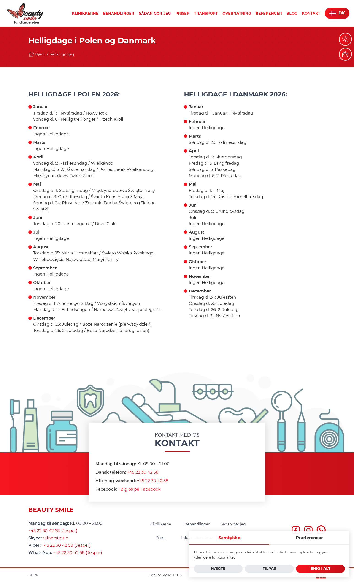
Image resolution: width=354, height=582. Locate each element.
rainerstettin (55, 538)
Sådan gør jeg (62, 54)
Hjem (36, 54)
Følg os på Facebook (139, 489)
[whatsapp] (321, 530)
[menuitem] (85, 13)
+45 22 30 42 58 (143, 472)
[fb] (295, 530)
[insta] (308, 530)
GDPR (33, 575)
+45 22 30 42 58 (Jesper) (52, 530)
